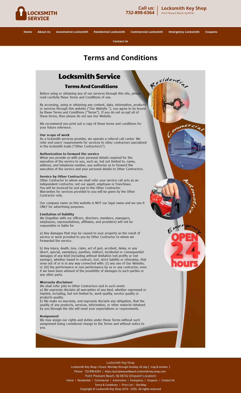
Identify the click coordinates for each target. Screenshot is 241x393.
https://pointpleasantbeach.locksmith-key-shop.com (135, 371)
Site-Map (141, 384)
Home (28, 32)
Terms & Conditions (106, 384)
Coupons (211, 32)
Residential (84, 380)
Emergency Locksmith (184, 32)
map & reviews (159, 366)
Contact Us (120, 41)
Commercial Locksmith (147, 32)
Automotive (119, 380)
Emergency (136, 380)
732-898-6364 (140, 12)
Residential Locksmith (109, 32)
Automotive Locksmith (72, 32)
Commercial (102, 380)
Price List (127, 384)
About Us (44, 32)
